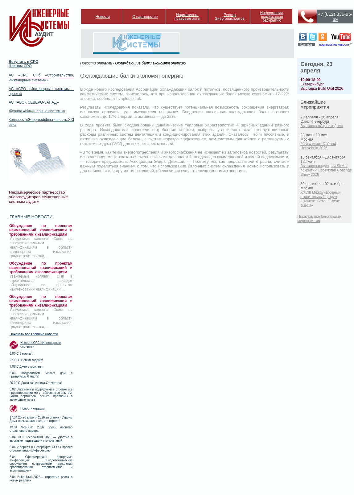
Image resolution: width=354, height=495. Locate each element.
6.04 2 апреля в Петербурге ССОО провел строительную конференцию (41, 448)
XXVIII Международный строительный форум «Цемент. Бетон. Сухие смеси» (320, 199)
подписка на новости (334, 44)
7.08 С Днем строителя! (26, 366)
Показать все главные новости (34, 334)
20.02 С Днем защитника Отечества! (36, 383)
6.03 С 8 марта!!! (21, 353)
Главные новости (31, 216)
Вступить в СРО (23, 62)
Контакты (306, 44)
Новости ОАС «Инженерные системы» (40, 344)
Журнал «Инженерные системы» (37, 111)
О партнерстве (145, 16)
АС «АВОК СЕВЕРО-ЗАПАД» (34, 102)
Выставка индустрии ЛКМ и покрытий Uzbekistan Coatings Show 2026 (326, 170)
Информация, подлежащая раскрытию (272, 17)
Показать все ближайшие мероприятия (319, 218)
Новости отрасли (32, 408)
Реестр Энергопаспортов (230, 17)
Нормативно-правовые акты (187, 17)
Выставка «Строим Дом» (321, 126)
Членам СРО (20, 66)
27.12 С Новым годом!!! (26, 360)
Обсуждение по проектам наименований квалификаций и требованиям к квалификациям (40, 230)
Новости (103, 16)
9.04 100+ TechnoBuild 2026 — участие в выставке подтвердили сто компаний (41, 438)
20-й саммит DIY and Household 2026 (318, 146)
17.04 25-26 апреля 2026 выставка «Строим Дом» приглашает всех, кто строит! (41, 419)
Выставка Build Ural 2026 (321, 88)
